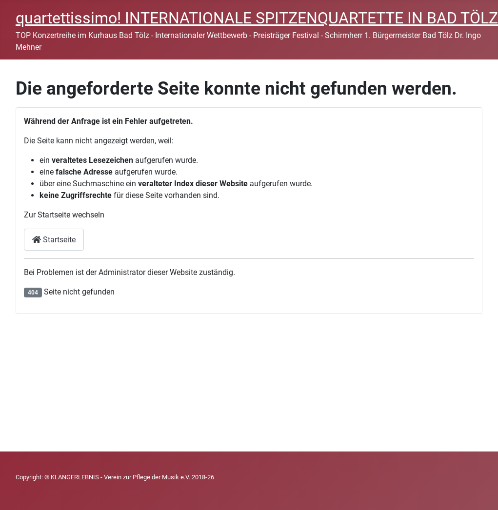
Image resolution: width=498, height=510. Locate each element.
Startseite (54, 239)
